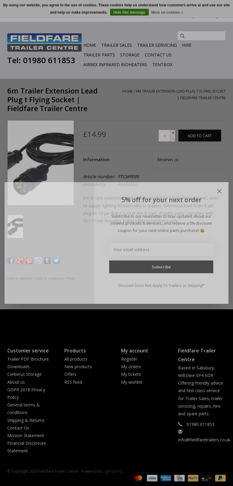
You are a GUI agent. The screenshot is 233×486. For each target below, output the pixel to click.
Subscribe (161, 267)
